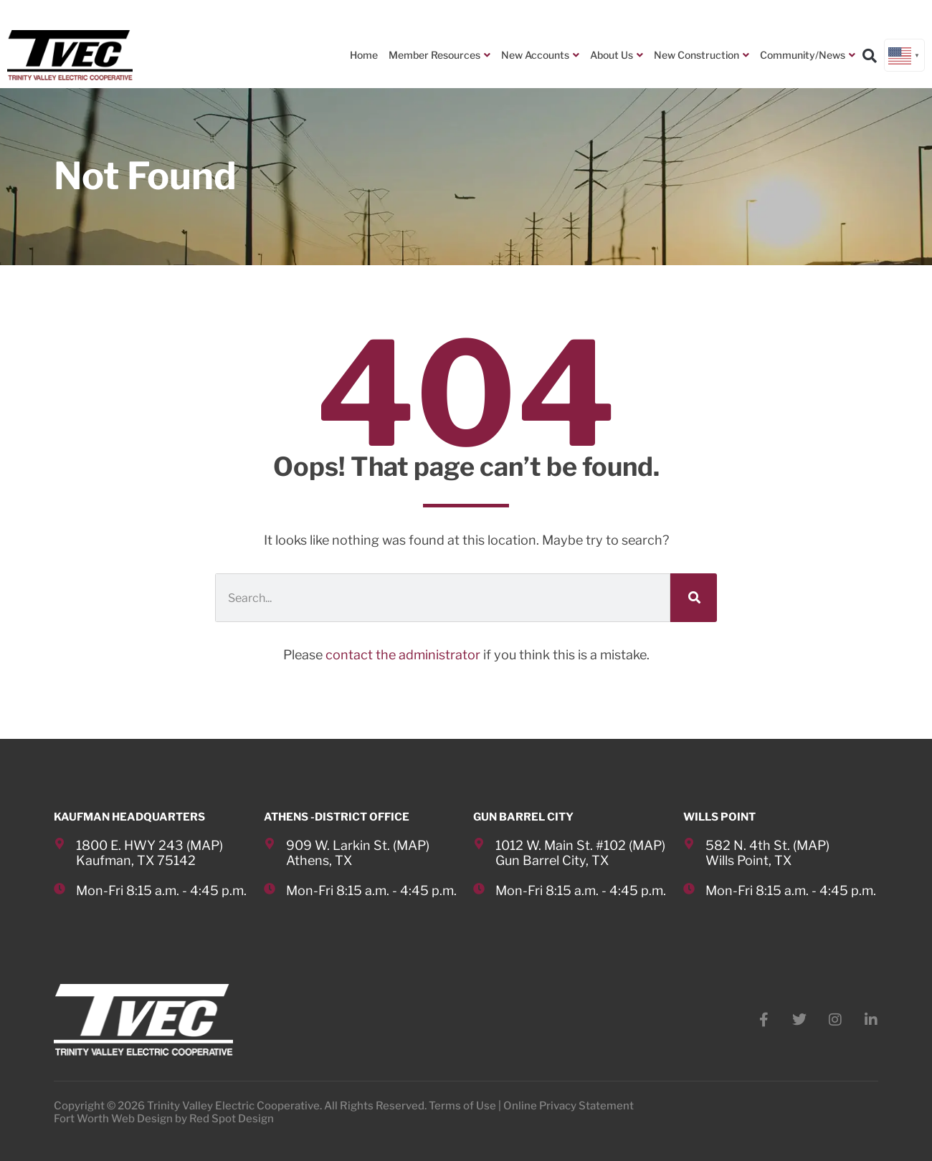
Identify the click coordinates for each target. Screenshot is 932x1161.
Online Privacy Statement (568, 1105)
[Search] (693, 597)
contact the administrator (402, 654)
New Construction (701, 55)
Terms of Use (462, 1105)
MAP (204, 845)
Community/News (807, 55)
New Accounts (540, 55)
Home (364, 55)
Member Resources (439, 55)
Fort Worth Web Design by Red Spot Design (164, 1118)
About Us (616, 55)
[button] (869, 56)
